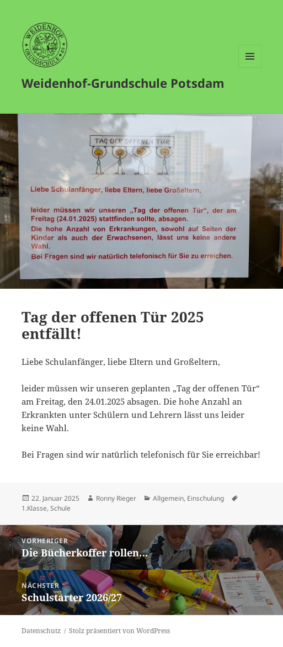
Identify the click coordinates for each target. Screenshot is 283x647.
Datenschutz (41, 630)
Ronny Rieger (116, 498)
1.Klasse (34, 508)
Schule (60, 508)
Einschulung (205, 498)
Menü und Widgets (250, 67)
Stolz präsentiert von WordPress (119, 630)
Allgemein (168, 498)
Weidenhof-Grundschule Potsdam (123, 83)
